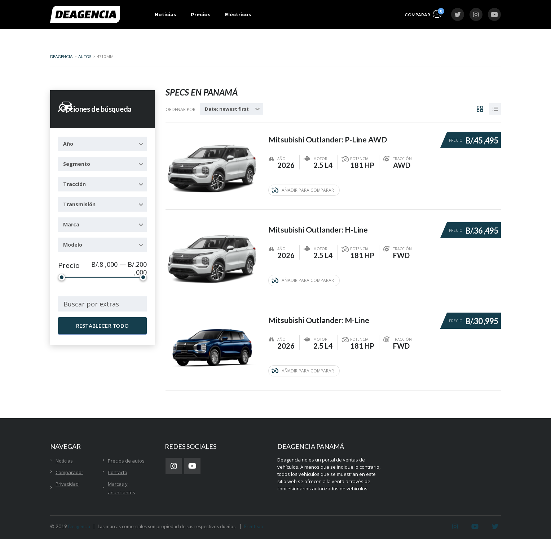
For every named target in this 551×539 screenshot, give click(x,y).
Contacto (117, 471)
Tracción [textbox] (74, 184)
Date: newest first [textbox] (227, 109)
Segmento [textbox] (76, 163)
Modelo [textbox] (72, 244)
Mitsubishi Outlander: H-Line (319, 226)
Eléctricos (238, 14)
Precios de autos (126, 459)
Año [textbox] (68, 143)
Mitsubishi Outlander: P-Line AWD (329, 137)
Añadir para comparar (303, 190)
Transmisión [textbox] (79, 204)
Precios (201, 14)
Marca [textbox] (71, 224)
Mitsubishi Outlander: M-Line (320, 316)
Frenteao (253, 525)
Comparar (423, 13)
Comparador (69, 471)
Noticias (165, 14)
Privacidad (67, 483)
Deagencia (79, 525)
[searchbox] (102, 304)
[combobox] (102, 144)
